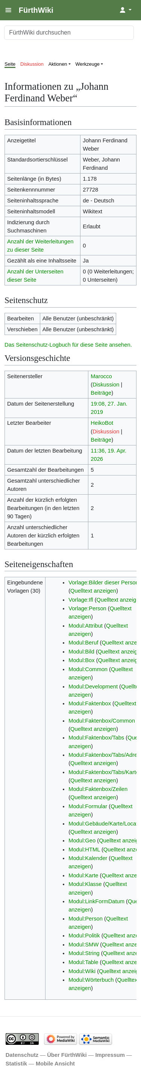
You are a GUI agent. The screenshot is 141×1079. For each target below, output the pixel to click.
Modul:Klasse (85, 884)
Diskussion (32, 64)
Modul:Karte (83, 875)
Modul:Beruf (83, 643)
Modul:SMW (83, 945)
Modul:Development (93, 687)
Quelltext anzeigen (93, 591)
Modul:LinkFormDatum (96, 901)
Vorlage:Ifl (80, 600)
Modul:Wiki (82, 971)
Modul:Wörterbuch (91, 980)
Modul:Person (85, 919)
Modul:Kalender (87, 858)
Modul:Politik (84, 936)
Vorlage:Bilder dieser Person (103, 582)
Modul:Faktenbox (89, 703)
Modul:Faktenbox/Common (101, 721)
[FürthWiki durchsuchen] (69, 33)
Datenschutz (22, 1055)
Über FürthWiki (66, 1055)
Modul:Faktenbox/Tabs (96, 738)
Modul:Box (81, 660)
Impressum (110, 1055)
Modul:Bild (81, 652)
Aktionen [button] (58, 64)
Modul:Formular (87, 806)
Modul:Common (88, 669)
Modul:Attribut (85, 626)
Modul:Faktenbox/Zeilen (97, 789)
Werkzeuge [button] (88, 64)
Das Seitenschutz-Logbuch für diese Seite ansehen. (68, 345)
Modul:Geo (82, 841)
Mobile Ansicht (55, 1064)
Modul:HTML (84, 850)
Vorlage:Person (87, 608)
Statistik (16, 1064)
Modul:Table (83, 962)
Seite (10, 64)
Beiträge (101, 393)
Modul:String (84, 953)
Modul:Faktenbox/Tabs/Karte (103, 772)
